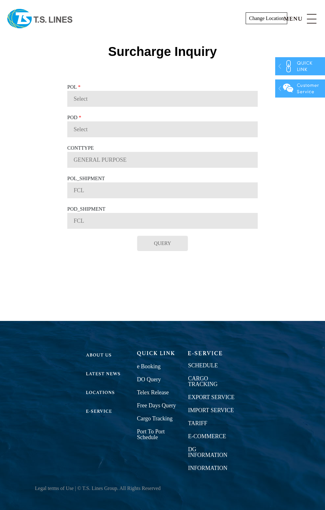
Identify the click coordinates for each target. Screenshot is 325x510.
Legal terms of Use (54, 488)
